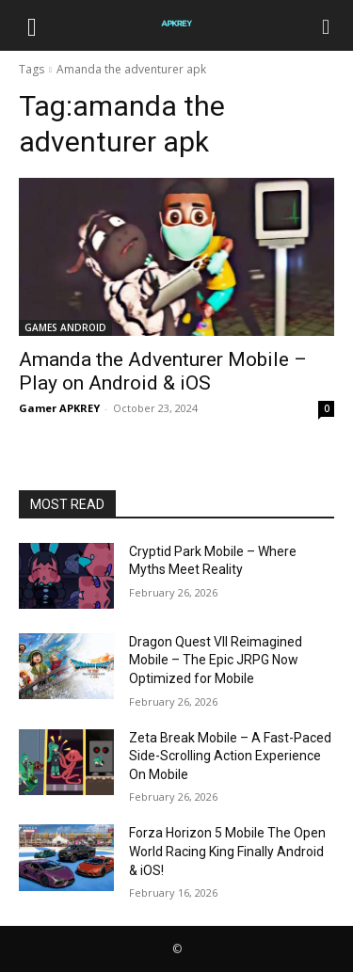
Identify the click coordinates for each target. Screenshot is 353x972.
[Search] (326, 25)
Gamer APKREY (59, 408)
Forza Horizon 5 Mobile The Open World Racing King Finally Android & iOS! (227, 851)
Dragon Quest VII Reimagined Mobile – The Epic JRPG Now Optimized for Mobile (215, 660)
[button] (32, 25)
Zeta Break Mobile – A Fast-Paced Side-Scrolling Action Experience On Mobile (230, 756)
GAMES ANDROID (65, 327)
